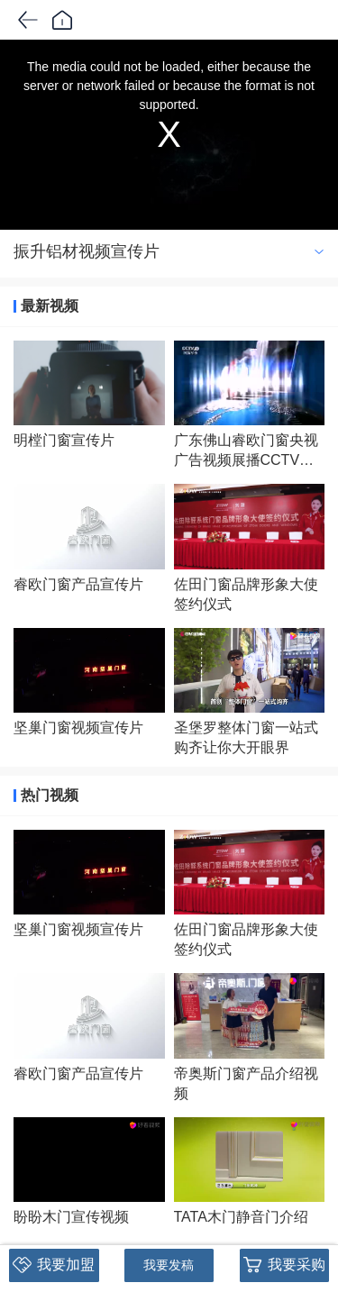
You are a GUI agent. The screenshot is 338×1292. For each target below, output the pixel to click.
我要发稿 (168, 1265)
